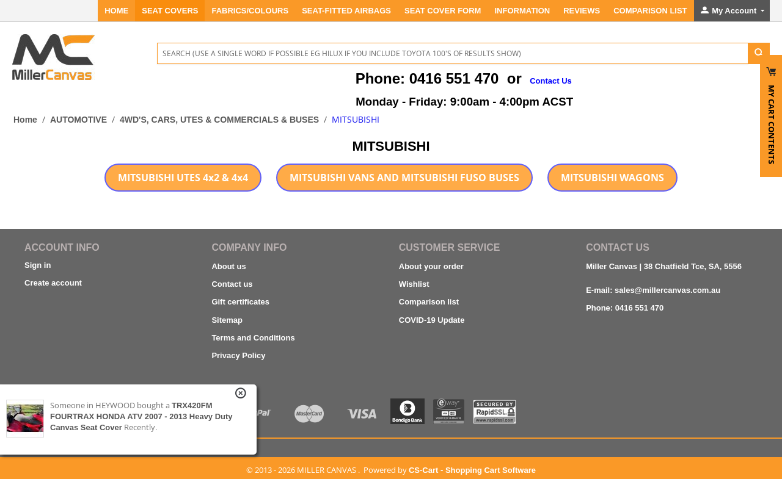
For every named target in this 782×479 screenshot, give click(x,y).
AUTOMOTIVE (78, 119)
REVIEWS (581, 10)
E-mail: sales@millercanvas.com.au (653, 290)
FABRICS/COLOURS (249, 10)
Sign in (37, 265)
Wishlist (414, 284)
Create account (53, 282)
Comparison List (650, 10)
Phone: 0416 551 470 (624, 307)
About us (228, 266)
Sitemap (227, 320)
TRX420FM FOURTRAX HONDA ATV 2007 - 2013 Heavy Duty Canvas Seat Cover (141, 416)
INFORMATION (522, 10)
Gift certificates (240, 301)
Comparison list (429, 301)
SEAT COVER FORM (442, 10)
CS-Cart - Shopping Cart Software (472, 470)
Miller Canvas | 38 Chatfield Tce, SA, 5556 (664, 266)
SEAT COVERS (170, 10)
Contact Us (551, 80)
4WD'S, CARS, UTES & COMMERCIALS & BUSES (219, 119)
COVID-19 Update (432, 320)
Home (116, 10)
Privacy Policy (238, 355)
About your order (431, 266)
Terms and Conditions (252, 337)
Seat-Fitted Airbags (346, 10)
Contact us (231, 284)
